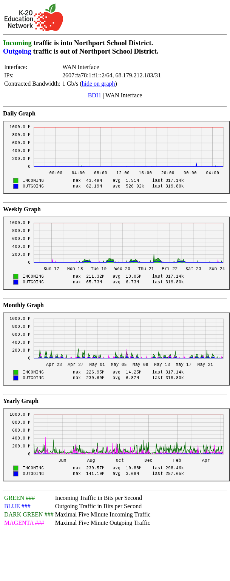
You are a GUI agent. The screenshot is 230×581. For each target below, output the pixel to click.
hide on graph (98, 83)
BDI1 (95, 95)
